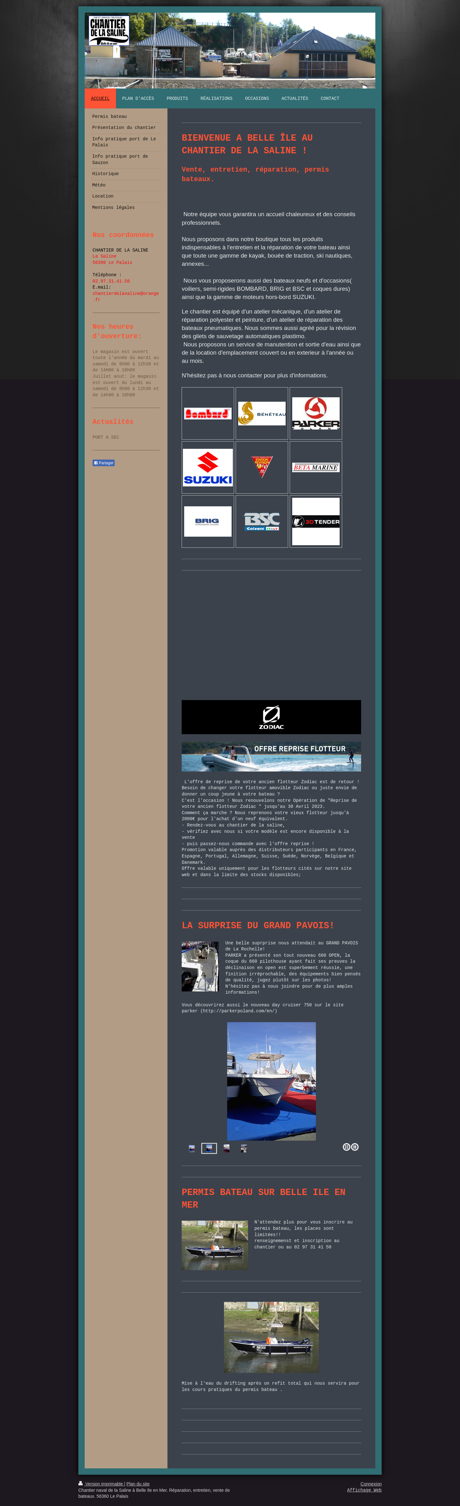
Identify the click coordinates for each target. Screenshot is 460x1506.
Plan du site (137, 1483)
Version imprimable (101, 1483)
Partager (103, 463)
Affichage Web (364, 1490)
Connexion (371, 1483)
